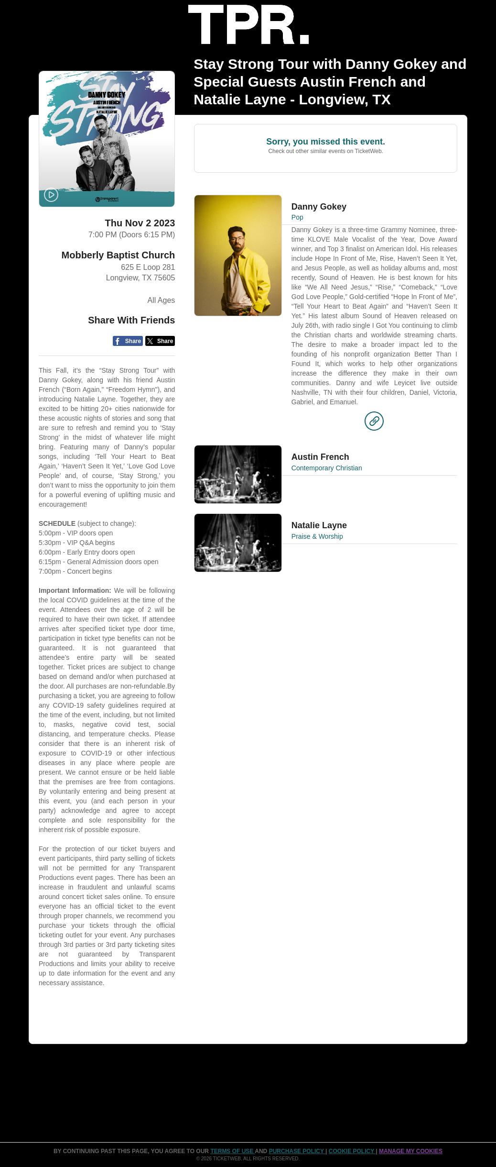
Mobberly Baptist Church (118, 255)
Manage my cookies (410, 1151)
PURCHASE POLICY (297, 1151)
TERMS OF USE (232, 1151)
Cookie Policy (352, 1151)
